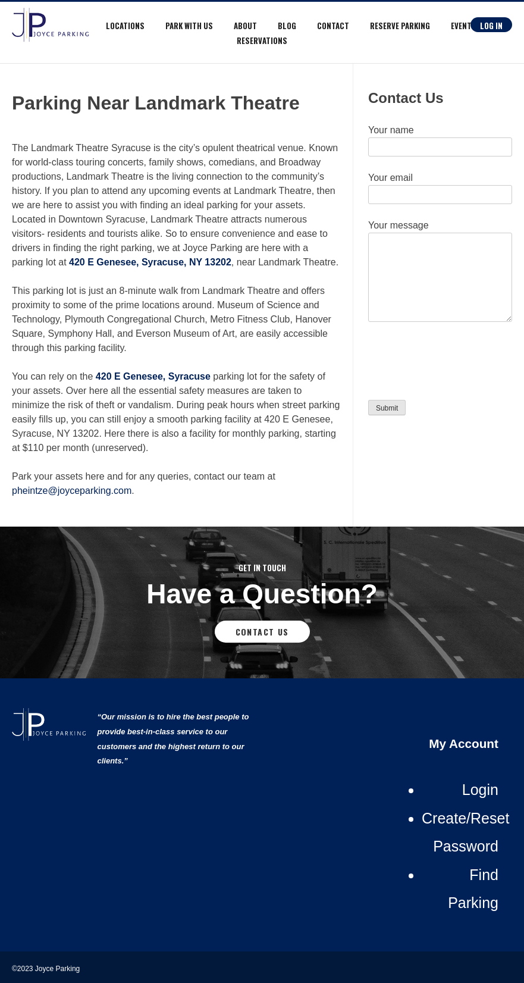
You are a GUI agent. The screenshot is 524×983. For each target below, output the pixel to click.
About (245, 26)
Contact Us (262, 631)
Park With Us (189, 26)
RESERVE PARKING (400, 26)
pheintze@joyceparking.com (71, 491)
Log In (491, 26)
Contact (333, 26)
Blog (287, 26)
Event (461, 26)
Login (480, 789)
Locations (125, 26)
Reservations (262, 40)
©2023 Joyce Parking (47, 969)
